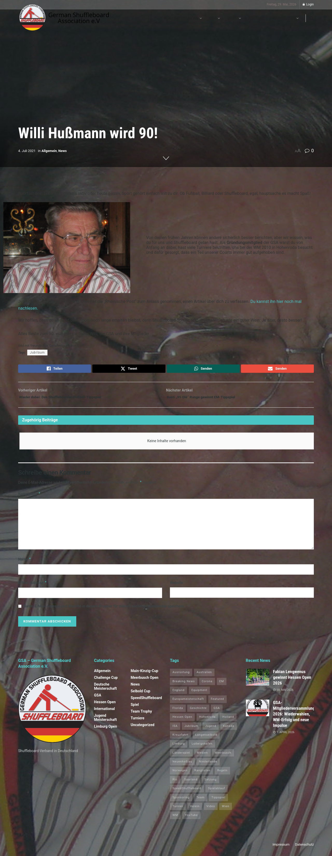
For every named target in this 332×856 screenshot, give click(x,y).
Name (24, 563)
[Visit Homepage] (64, 18)
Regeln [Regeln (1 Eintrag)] (222, 774)
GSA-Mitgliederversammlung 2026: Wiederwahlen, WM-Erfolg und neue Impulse (294, 717)
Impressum (281, 848)
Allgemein (49, 151)
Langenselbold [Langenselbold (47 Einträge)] (206, 738)
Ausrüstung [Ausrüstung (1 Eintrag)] (181, 675)
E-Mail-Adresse (32, 586)
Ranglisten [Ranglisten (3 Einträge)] (203, 774)
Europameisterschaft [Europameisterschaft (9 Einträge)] (188, 702)
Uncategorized (142, 728)
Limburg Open (105, 730)
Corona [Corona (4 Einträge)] (207, 684)
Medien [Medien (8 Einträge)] (202, 756)
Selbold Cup (140, 694)
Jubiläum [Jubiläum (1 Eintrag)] (191, 729)
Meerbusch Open (144, 681)
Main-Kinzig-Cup (144, 674)
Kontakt (256, 18)
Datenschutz (304, 848)
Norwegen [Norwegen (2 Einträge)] (180, 774)
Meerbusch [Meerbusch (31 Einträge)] (223, 756)
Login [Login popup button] (308, 4)
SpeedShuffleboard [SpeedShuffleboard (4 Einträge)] (186, 791)
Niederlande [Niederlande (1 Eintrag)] (208, 765)
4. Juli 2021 (27, 151)
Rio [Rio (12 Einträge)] (174, 783)
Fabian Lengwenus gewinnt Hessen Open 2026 (292, 680)
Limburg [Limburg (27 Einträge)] (178, 747)
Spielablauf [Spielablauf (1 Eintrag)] (216, 791)
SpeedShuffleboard (146, 701)
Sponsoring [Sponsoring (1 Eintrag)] (181, 800)
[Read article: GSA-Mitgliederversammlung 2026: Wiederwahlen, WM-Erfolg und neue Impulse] (257, 711)
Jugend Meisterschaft (105, 721)
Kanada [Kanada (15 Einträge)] (228, 729)
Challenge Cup (106, 681)
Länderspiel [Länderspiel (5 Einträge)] (181, 756)
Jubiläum (37, 352)
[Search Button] (311, 18)
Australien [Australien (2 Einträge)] (204, 675)
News (193, 18)
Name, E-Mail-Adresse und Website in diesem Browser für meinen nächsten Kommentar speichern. (104, 610)
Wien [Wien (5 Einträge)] (225, 809)
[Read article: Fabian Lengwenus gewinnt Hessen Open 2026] (257, 680)
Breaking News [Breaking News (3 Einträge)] (183, 684)
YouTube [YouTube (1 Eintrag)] (191, 818)
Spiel (232, 18)
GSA (213, 18)
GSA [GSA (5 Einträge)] (216, 711)
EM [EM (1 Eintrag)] (221, 684)
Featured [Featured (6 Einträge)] (217, 702)
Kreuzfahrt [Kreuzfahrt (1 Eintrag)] (180, 738)
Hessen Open (105, 705)
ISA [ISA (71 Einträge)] (175, 729)
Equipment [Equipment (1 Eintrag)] (199, 693)
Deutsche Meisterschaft (105, 690)
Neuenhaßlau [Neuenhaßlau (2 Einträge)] (182, 765)
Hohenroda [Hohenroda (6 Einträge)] (207, 720)
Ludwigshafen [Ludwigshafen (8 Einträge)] (202, 747)
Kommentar (29, 497)
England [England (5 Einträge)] (178, 693)
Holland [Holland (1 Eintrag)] (228, 720)
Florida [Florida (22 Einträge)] (177, 711)
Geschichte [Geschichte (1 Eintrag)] (198, 711)
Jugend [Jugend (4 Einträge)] (210, 729)
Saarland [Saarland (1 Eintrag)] (190, 783)
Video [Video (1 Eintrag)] (210, 809)
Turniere (137, 721)
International (104, 712)
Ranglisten (284, 18)
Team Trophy (141, 715)
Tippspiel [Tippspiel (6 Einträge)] (218, 800)
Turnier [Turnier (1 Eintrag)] (177, 809)
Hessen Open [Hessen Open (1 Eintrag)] (182, 720)
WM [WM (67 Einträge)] (175, 818)
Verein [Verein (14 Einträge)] (195, 809)
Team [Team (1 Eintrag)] (200, 800)
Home (171, 18)
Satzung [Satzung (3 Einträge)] (210, 783)
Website (176, 586)
